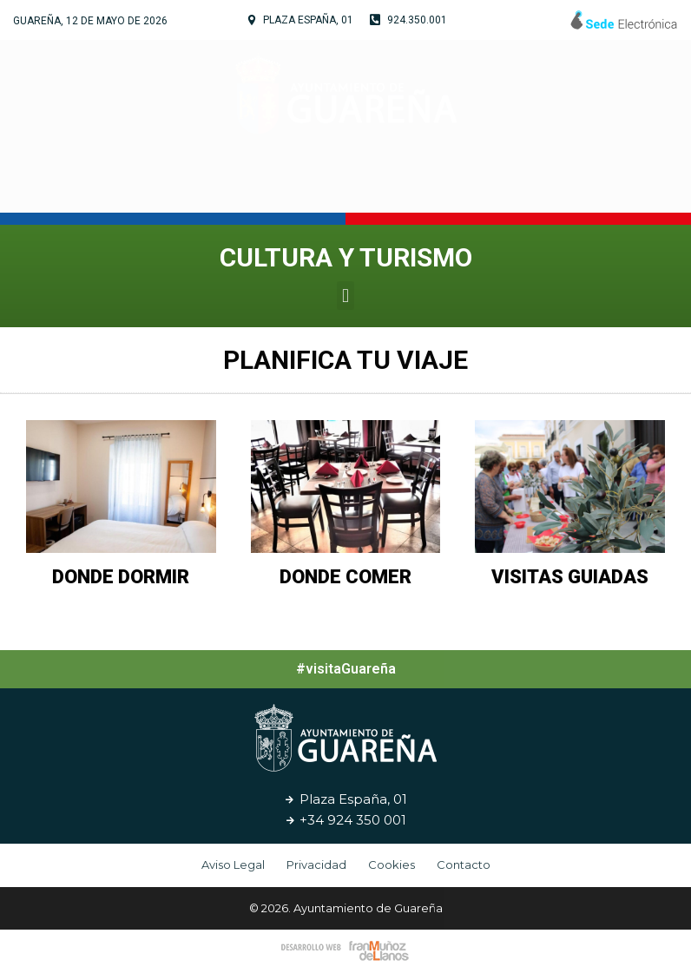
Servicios (479, 186)
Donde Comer (345, 577)
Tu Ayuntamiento (160, 186)
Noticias (573, 186)
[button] (345, 295)
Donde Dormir (120, 577)
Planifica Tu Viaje (345, 360)
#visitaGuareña (346, 669)
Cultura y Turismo (339, 186)
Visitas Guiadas (569, 577)
